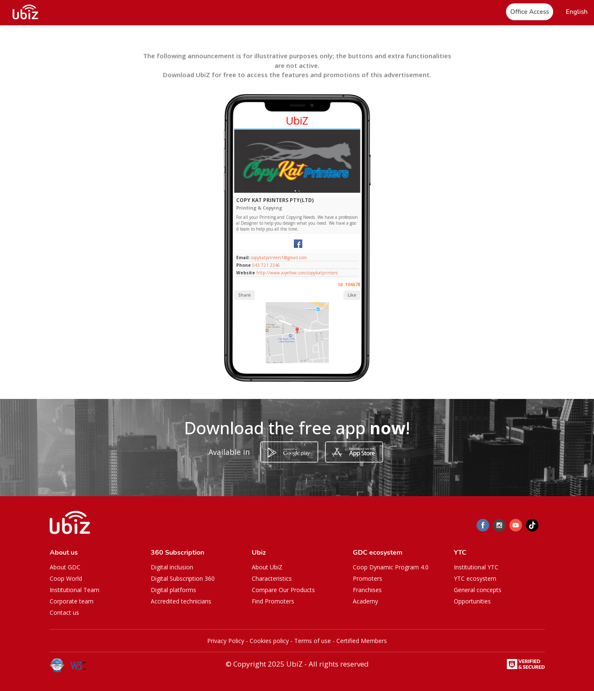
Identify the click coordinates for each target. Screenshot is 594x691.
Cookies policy (269, 641)
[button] (576, 12)
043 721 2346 (266, 265)
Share (244, 295)
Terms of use (312, 641)
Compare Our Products (283, 590)
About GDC (65, 567)
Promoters (367, 578)
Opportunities (472, 601)
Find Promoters (273, 601)
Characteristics (272, 578)
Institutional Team (74, 590)
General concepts (477, 590)
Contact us (64, 613)
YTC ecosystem (475, 578)
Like (352, 295)
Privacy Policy (225, 641)
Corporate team (71, 601)
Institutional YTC (476, 567)
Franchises (367, 590)
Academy (365, 601)
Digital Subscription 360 (183, 578)
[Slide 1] (295, 191)
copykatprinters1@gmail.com (278, 257)
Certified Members (361, 641)
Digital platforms (173, 590)
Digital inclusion (172, 567)
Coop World (66, 578)
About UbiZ (267, 567)
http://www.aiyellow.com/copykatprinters (297, 273)
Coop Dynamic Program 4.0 (391, 567)
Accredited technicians (181, 601)
